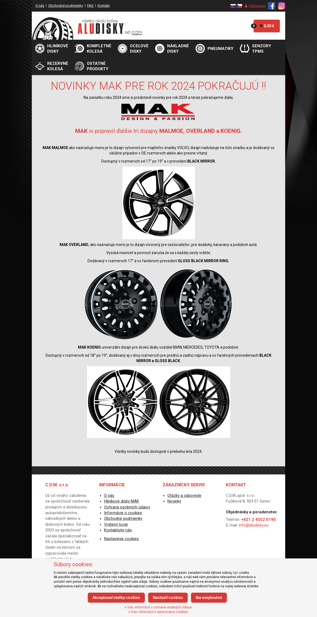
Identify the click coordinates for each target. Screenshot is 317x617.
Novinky (174, 501)
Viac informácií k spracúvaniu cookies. (159, 612)
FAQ (90, 6)
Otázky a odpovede (184, 495)
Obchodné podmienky (65, 6)
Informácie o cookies (123, 512)
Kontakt (104, 6)
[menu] (253, 6)
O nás (39, 6)
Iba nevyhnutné (209, 597)
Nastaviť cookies (168, 597)
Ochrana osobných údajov (127, 507)
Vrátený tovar (116, 524)
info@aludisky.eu (253, 525)
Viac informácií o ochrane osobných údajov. (158, 607)
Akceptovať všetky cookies (116, 597)
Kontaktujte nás (118, 530)
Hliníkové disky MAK (121, 501)
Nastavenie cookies (121, 538)
